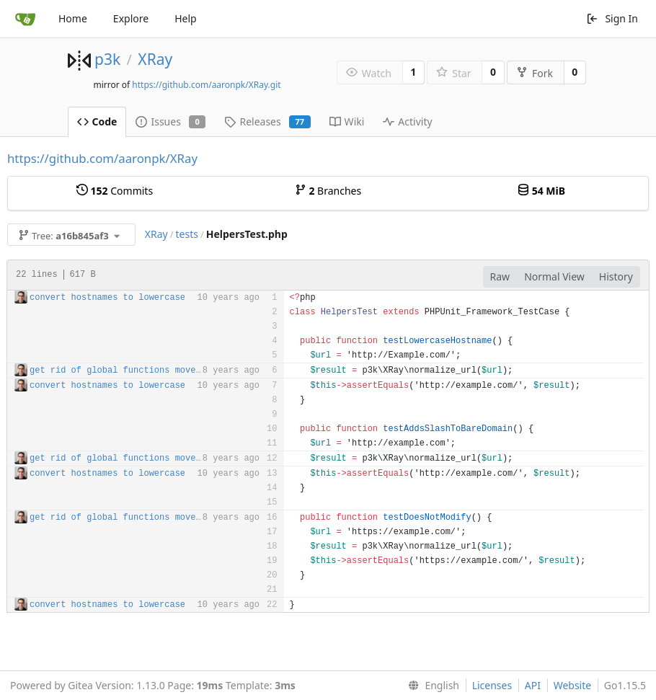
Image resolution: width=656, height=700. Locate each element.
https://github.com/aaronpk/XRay (102, 158)
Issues (170, 121)
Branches (328, 191)
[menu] (430, 685)
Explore (131, 18)
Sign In (612, 18)
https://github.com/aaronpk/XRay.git (206, 85)
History (616, 276)
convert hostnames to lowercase (107, 298)
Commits (114, 191)
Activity (407, 121)
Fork (534, 73)
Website (573, 685)
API (533, 685)
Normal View (554, 276)
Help (185, 18)
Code (97, 121)
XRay (155, 59)
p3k (107, 59)
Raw (500, 276)
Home (72, 18)
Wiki (347, 121)
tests (187, 234)
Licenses (492, 685)
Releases (267, 121)
